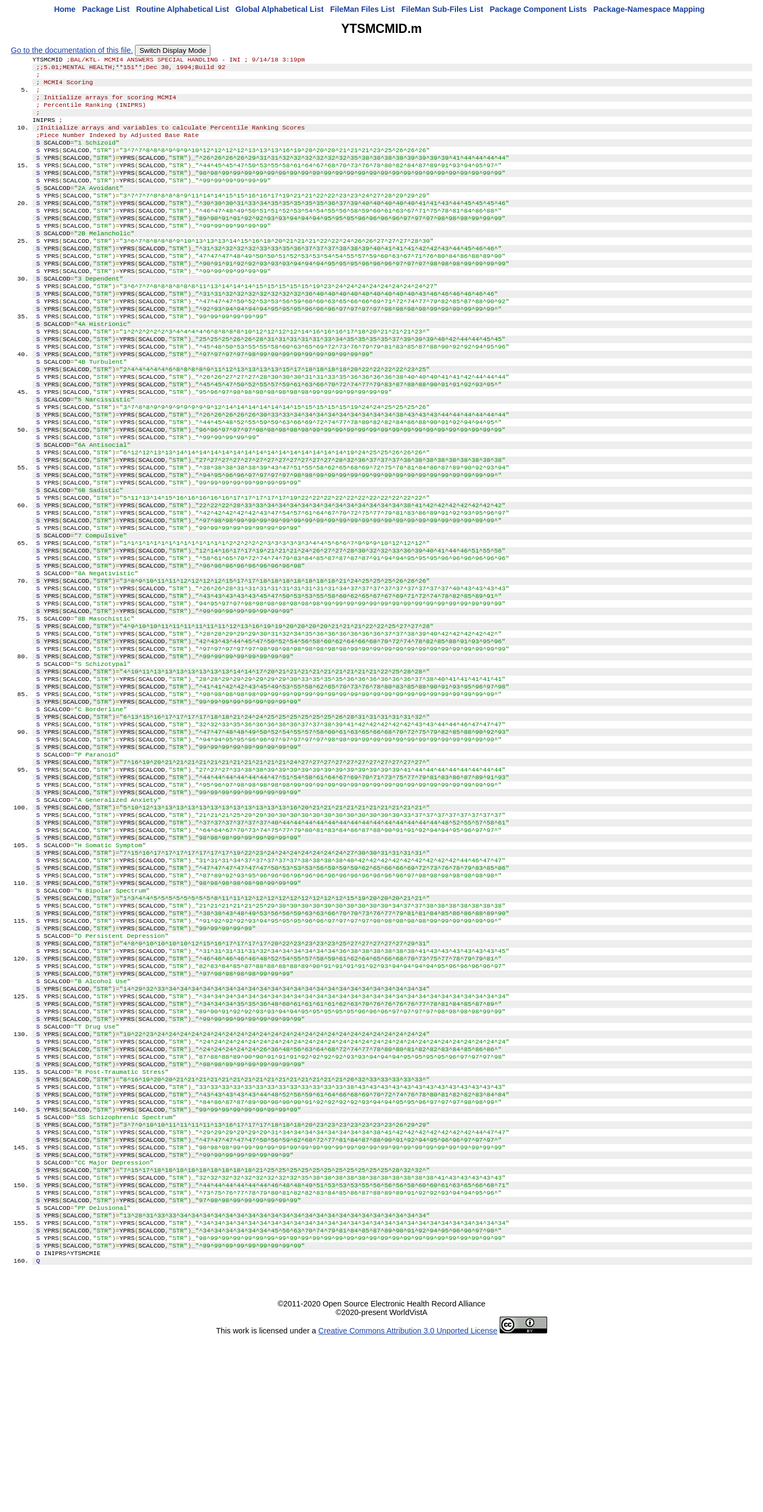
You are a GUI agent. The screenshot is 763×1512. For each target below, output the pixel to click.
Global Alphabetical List (279, 9)
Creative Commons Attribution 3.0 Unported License (408, 1503)
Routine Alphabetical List (182, 9)
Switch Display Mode (172, 50)
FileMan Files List (362, 9)
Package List (106, 9)
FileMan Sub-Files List (442, 9)
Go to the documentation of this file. (72, 50)
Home (65, 9)
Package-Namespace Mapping (649, 9)
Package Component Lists (538, 9)
